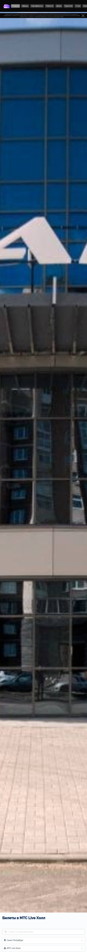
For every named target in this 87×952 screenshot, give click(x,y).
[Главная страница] (6, 6)
